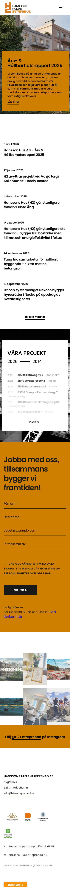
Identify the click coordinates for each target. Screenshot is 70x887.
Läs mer (13, 101)
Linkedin (6, 802)
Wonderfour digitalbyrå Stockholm (36, 865)
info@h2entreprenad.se (19, 793)
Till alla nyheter (35, 317)
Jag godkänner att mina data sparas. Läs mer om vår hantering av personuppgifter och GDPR (32, 568)
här (48, 573)
